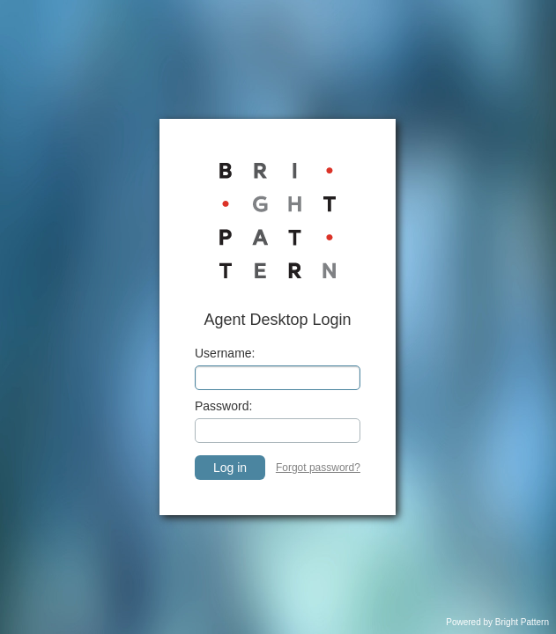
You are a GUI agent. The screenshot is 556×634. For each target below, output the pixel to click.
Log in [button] (230, 468)
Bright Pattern (522, 622)
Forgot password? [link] (318, 467)
